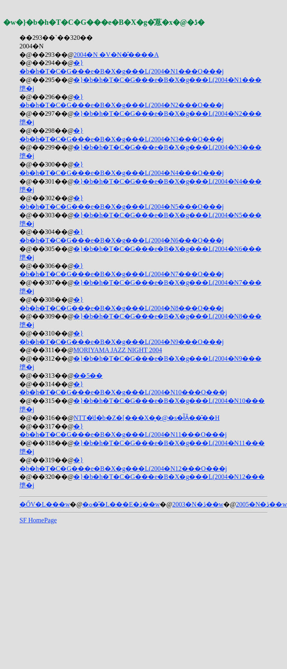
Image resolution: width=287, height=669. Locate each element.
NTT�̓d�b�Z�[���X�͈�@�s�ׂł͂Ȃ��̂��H (146, 417)
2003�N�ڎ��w (197, 504)
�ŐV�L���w (44, 504)
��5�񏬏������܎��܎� (88, 375)
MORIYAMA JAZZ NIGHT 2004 (117, 349)
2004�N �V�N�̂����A (115, 54)
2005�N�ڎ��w (261, 504)
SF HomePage (38, 520)
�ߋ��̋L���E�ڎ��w (121, 504)
